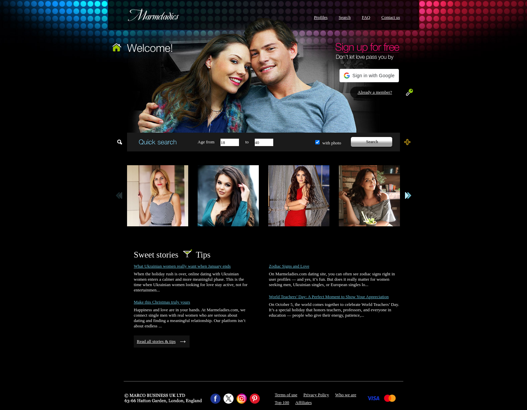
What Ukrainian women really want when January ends (182, 266)
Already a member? (375, 92)
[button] (369, 75)
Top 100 (282, 402)
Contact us (390, 17)
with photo (331, 142)
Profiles (320, 17)
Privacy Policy (316, 394)
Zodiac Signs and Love (289, 266)
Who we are (345, 394)
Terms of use (286, 394)
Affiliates (303, 402)
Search (345, 17)
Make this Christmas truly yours (162, 302)
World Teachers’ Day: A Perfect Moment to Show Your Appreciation (329, 296)
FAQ (366, 17)
